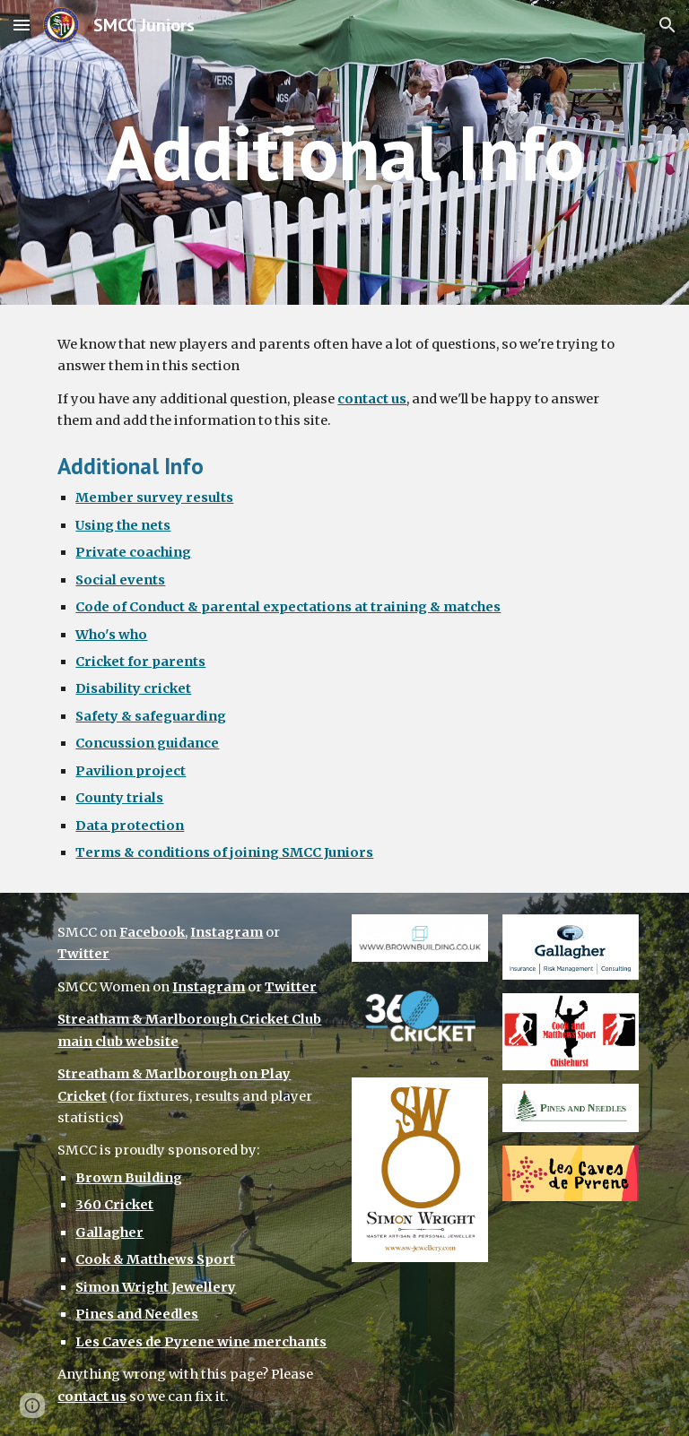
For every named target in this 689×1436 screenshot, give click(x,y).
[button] (21, 24)
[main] (344, 152)
